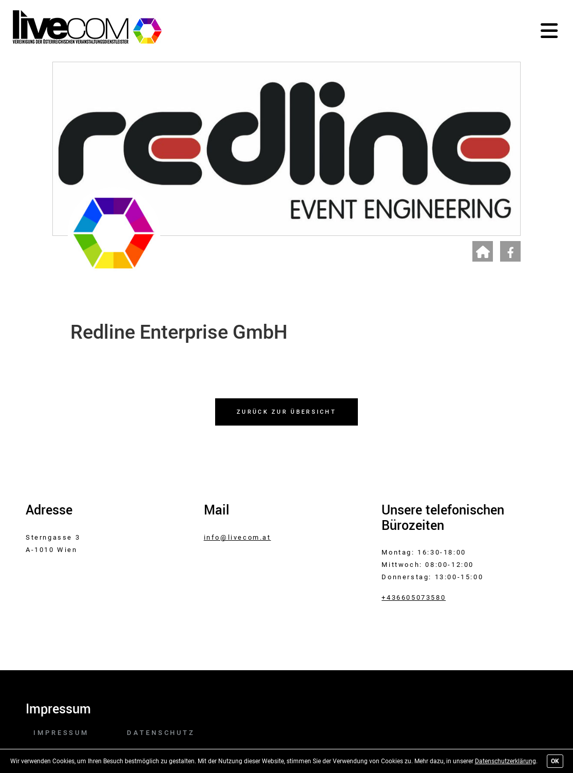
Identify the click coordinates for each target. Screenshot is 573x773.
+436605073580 (413, 597)
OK (555, 761)
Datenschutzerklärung (505, 761)
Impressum (61, 733)
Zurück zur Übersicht (286, 412)
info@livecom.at (237, 537)
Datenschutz (161, 733)
